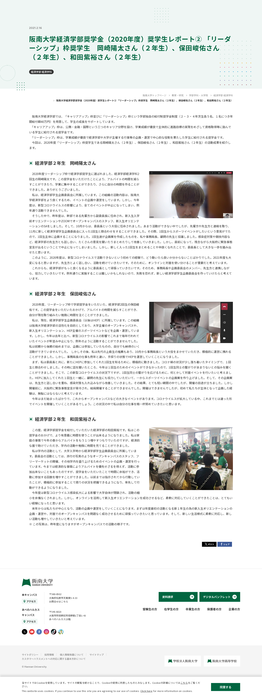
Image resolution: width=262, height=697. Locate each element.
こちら (184, 682)
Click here (146, 691)
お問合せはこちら (58, 601)
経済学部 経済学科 (41, 72)
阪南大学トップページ (154, 95)
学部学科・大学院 (198, 95)
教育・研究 (178, 95)
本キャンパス (29, 595)
